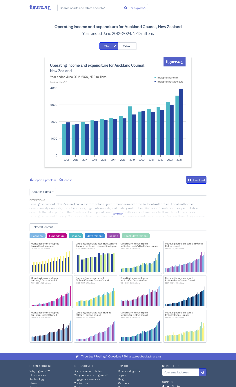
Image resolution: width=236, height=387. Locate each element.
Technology (37, 379)
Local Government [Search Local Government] (136, 235)
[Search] (126, 7)
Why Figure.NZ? (40, 371)
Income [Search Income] (113, 235)
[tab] (108, 46)
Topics (122, 375)
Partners (123, 383)
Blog (121, 379)
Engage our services (87, 379)
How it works (38, 375)
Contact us (81, 383)
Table (126, 46)
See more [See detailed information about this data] (118, 214)
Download (196, 180)
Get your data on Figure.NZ (91, 375)
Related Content (42, 227)
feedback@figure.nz (148, 356)
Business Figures (129, 371)
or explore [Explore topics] (138, 8)
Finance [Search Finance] (76, 235)
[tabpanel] (118, 112)
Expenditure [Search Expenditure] (57, 235)
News (33, 383)
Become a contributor (88, 371)
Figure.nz (40, 7)
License (65, 180)
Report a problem (43, 180)
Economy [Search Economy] (37, 235)
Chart (108, 46)
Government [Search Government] (95, 235)
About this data (41, 191)
